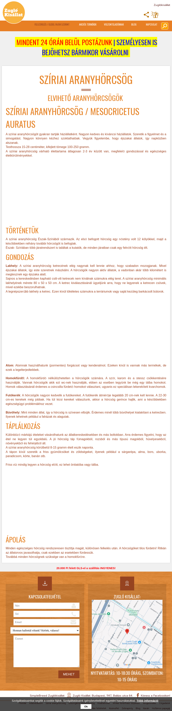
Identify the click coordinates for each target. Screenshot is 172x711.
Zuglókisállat (162, 5)
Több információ (147, 700)
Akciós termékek (87, 24)
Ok (86, 706)
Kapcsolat (151, 24)
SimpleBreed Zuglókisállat (47, 695)
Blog (133, 24)
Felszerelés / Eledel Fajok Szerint (52, 24)
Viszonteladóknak (114, 24)
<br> (86, 192)
